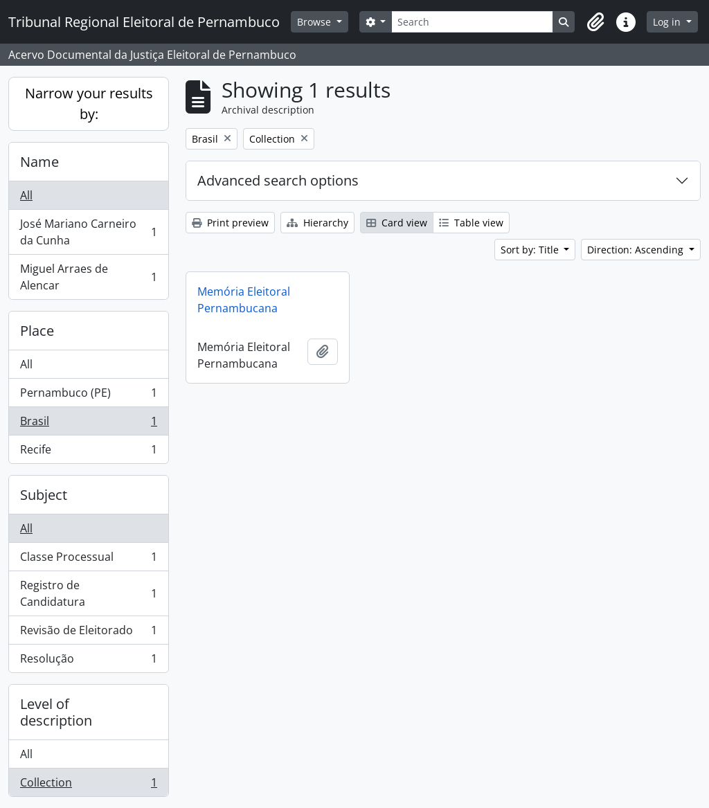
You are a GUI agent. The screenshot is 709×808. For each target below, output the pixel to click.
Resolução (88, 661)
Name (39, 161)
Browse (315, 21)
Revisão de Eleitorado (88, 633)
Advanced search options (278, 180)
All (26, 195)
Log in (668, 21)
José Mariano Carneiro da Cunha (88, 232)
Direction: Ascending (636, 249)
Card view (396, 222)
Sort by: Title (531, 249)
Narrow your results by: (89, 103)
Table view (471, 222)
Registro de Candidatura (88, 593)
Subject (43, 494)
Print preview (230, 222)
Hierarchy (317, 222)
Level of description (56, 712)
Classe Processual (88, 559)
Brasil (88, 424)
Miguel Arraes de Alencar (88, 277)
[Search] (472, 22)
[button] (595, 22)
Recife (88, 452)
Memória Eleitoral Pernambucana (243, 300)
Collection (88, 785)
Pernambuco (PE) (88, 395)
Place (37, 330)
